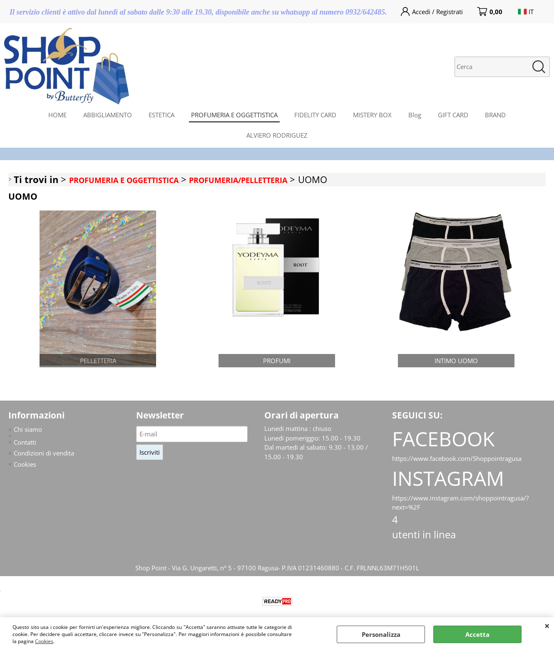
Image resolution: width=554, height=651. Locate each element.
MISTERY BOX (372, 115)
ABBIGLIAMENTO (107, 115)
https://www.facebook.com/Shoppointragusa (457, 458)
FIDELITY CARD (315, 115)
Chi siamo (28, 429)
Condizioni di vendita (44, 453)
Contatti (25, 442)
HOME (57, 115)
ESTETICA (161, 115)
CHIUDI (547, 625)
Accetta (477, 634)
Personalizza (381, 634)
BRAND (495, 115)
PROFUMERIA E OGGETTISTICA (234, 115)
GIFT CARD (453, 115)
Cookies (44, 641)
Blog (414, 115)
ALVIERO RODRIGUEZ (277, 135)
